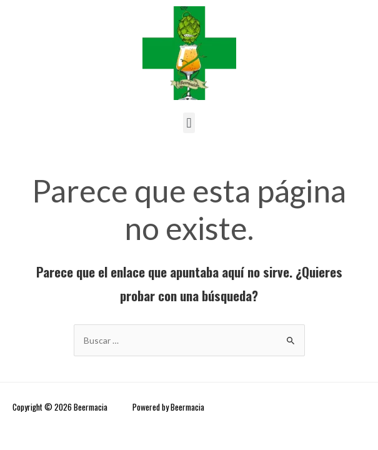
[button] (189, 122)
